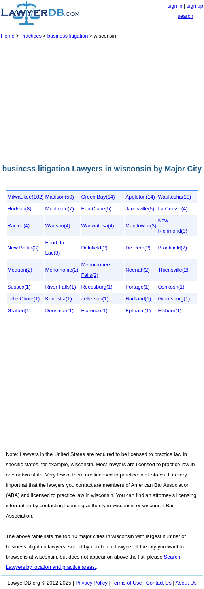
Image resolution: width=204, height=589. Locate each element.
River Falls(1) (60, 287)
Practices (31, 36)
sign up (195, 6)
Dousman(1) (59, 310)
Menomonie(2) (62, 270)
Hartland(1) (138, 299)
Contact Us (158, 583)
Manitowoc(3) (140, 226)
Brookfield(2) (172, 248)
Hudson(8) (20, 209)
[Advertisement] (102, 102)
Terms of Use (126, 583)
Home (8, 36)
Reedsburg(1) (97, 287)
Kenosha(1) (58, 299)
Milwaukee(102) (26, 197)
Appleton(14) (140, 197)
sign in (175, 6)
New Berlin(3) (23, 248)
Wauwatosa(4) (97, 226)
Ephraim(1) (138, 310)
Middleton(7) (59, 209)
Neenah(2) (137, 270)
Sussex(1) (19, 287)
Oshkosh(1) (171, 287)
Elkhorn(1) (169, 310)
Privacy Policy (92, 583)
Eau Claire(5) (96, 209)
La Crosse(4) (172, 209)
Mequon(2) (20, 270)
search (185, 16)
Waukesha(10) (174, 197)
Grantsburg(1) (174, 299)
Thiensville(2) (173, 270)
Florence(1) (94, 310)
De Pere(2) (138, 248)
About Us (186, 583)
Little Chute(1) (24, 299)
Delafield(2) (94, 248)
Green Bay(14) (98, 197)
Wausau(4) (57, 226)
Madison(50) (59, 197)
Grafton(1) (19, 310)
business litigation (68, 36)
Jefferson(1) (94, 299)
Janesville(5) (139, 209)
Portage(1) (137, 287)
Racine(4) (19, 226)
